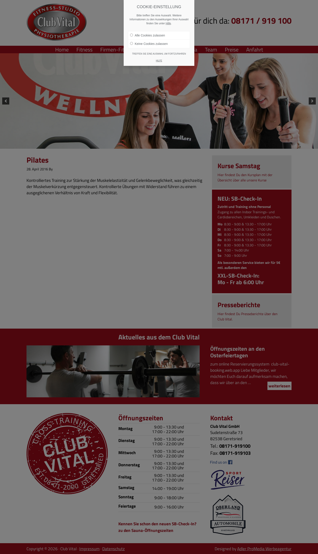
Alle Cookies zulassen (147, 32)
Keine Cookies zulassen (149, 41)
